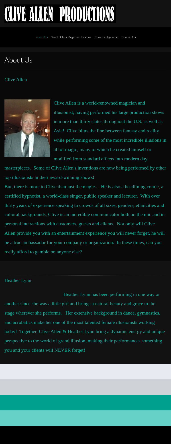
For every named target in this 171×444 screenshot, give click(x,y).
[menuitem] (42, 39)
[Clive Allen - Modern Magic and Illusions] (60, 13)
